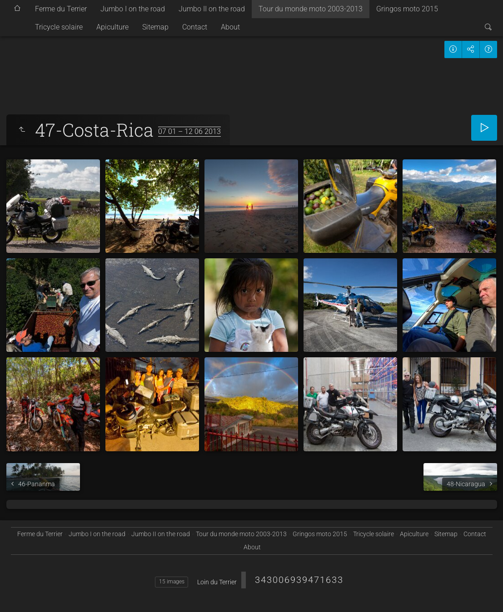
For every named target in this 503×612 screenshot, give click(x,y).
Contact (194, 27)
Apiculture (112, 27)
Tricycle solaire (59, 27)
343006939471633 (299, 579)
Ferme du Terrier (61, 9)
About (230, 27)
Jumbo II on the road (212, 9)
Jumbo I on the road (132, 9)
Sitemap (155, 27)
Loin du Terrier (217, 582)
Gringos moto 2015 (407, 9)
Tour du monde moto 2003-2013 (311, 9)
